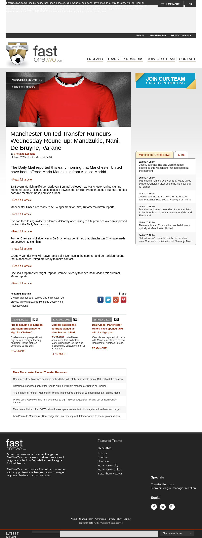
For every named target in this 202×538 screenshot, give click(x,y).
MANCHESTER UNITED (27, 79)
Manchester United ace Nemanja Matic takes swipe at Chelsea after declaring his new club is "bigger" (165, 183)
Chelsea (103, 457)
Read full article (22, 179)
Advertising (100, 519)
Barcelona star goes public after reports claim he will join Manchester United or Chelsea (60, 386)
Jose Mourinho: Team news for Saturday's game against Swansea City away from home (165, 198)
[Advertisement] (101, 23)
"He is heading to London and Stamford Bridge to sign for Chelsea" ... (27, 328)
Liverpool (104, 461)
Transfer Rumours (162, 484)
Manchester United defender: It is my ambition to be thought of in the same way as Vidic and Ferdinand (165, 212)
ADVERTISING (157, 35)
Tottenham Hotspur (110, 473)
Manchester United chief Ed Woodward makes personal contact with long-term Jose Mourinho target (66, 409)
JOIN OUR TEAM (161, 59)
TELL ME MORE (170, 4)
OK (190, 4)
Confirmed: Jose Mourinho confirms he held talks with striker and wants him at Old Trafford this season (68, 379)
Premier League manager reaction (173, 488)
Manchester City (108, 465)
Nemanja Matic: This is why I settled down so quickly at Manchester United (165, 227)
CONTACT (187, 59)
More (181, 154)
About (74, 519)
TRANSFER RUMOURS (125, 59)
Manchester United (110, 469)
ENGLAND (95, 59)
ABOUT (139, 35)
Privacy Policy (114, 519)
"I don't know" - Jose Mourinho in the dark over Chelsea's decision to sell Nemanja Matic (165, 240)
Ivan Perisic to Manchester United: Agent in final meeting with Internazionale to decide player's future (67, 416)
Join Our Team (86, 519)
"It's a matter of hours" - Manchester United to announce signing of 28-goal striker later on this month (66, 392)
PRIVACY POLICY (181, 35)
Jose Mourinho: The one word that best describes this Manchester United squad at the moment (164, 167)
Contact (127, 519)
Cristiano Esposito (24, 153)
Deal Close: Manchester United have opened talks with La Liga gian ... (108, 328)
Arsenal (103, 453)
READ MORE (18, 351)
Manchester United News (154, 154)
